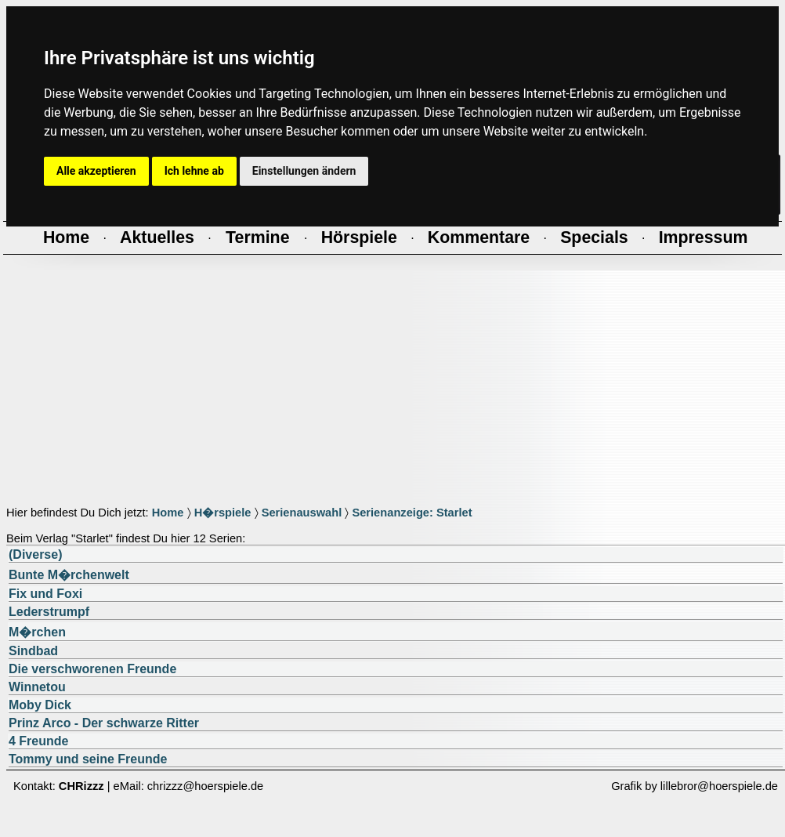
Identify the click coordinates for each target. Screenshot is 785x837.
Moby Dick (40, 705)
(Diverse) (35, 554)
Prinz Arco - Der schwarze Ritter (104, 723)
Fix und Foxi (45, 593)
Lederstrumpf (49, 611)
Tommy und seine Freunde (88, 759)
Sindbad (33, 651)
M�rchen (37, 632)
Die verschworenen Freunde (92, 669)
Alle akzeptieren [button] (96, 171)
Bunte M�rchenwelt (69, 575)
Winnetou (37, 687)
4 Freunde (38, 741)
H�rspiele (222, 512)
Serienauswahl (302, 512)
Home (168, 512)
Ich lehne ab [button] (194, 171)
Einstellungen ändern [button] (304, 171)
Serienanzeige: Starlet (412, 512)
